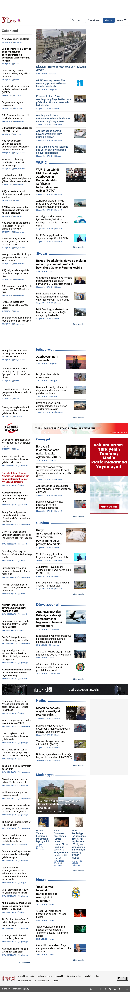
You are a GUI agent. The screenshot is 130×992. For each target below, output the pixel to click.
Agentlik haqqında (26, 976)
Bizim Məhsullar (74, 976)
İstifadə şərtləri (24, 981)
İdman (41, 879)
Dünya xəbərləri (47, 605)
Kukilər (55, 981)
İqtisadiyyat (45, 349)
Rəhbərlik (59, 976)
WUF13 (41, 162)
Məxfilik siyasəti (42, 981)
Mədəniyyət (45, 775)
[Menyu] (122, 20)
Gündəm (42, 523)
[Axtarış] (72, 20)
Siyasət (41, 253)
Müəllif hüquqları (92, 976)
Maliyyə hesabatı (44, 976)
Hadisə (41, 701)
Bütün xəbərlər (78, 247)
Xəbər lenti (10, 31)
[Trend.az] (11, 20)
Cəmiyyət (43, 439)
